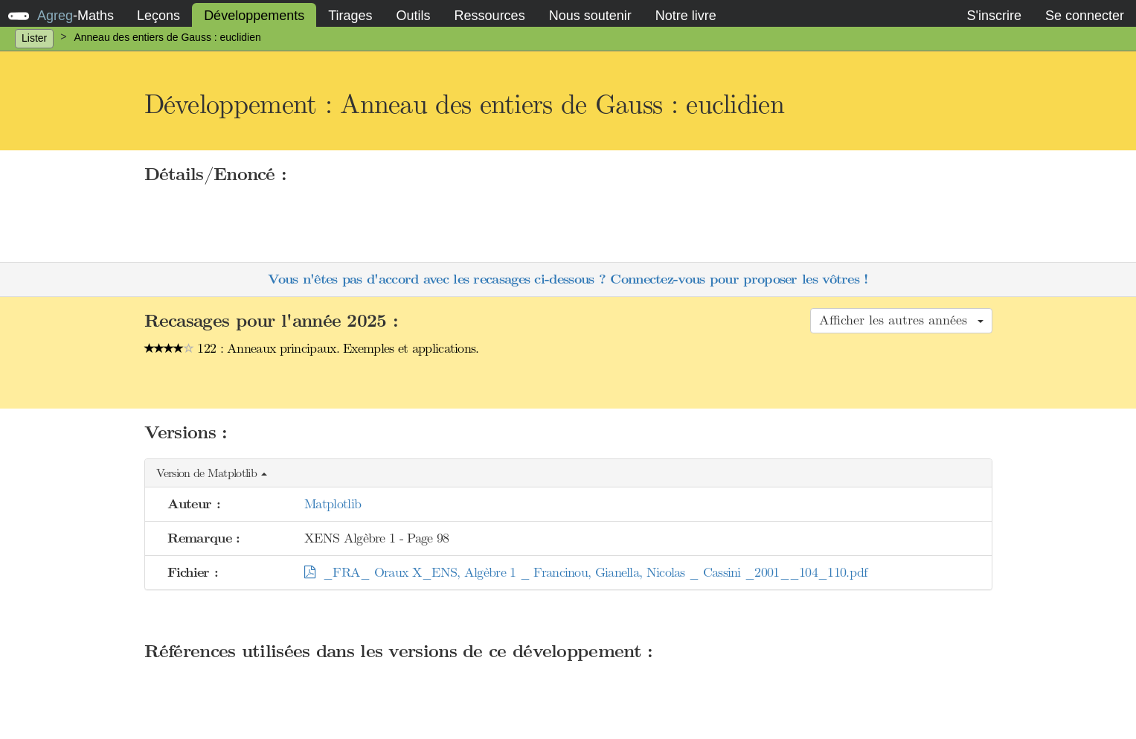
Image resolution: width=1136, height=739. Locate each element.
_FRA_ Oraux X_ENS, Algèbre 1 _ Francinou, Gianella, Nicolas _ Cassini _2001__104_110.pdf (585, 572)
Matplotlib (332, 504)
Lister (34, 38)
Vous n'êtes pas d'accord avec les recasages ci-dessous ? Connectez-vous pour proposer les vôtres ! (567, 279)
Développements (254, 15)
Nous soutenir (590, 15)
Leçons (158, 15)
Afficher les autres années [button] (901, 320)
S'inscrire (993, 15)
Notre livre (685, 15)
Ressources (490, 15)
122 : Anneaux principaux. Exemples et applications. (311, 348)
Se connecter (1084, 15)
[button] (568, 473)
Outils (414, 15)
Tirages (350, 15)
